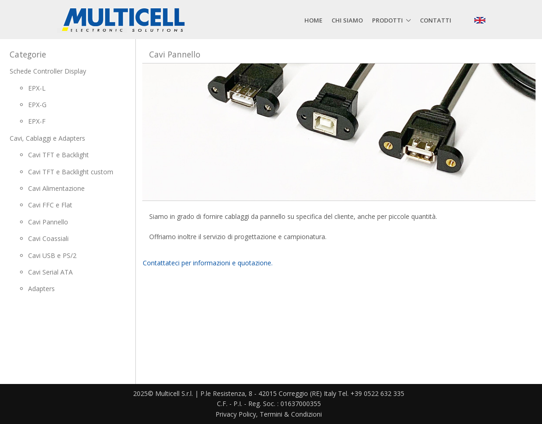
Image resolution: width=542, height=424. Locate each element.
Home (313, 20)
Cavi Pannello (48, 222)
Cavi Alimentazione (56, 188)
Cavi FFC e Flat (50, 205)
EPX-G (37, 104)
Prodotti (387, 20)
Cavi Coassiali (48, 238)
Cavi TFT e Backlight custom (70, 171)
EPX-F (37, 121)
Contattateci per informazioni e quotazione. (208, 262)
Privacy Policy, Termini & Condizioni (269, 414)
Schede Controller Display (48, 71)
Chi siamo (347, 20)
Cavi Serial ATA (50, 272)
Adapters (41, 288)
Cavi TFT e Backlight (58, 154)
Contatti (435, 20)
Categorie (28, 54)
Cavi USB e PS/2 (52, 255)
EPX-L (37, 88)
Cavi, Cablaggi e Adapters (47, 138)
